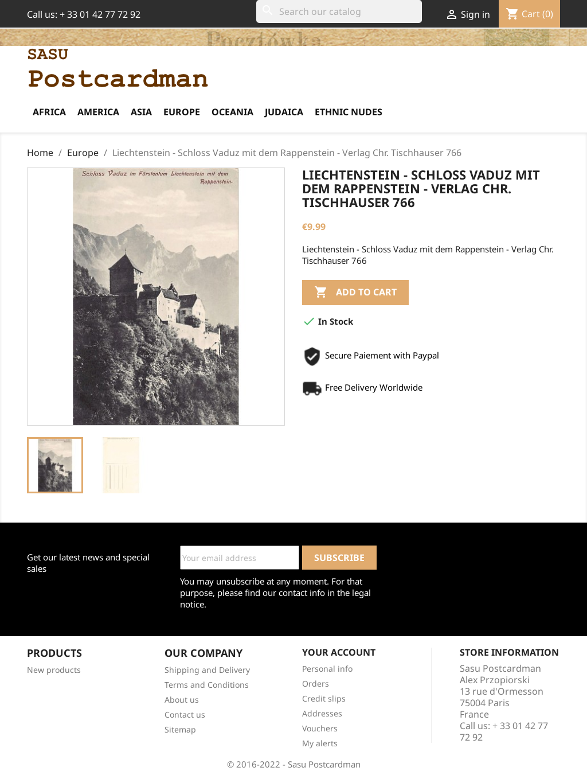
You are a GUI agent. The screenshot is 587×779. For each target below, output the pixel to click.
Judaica (284, 112)
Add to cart (355, 292)
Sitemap (180, 729)
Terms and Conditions (207, 684)
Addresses (322, 713)
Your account (338, 652)
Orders (315, 683)
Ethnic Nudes (348, 112)
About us (182, 699)
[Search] (339, 11)
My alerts (320, 743)
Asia (141, 112)
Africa (49, 112)
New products (54, 669)
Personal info (327, 668)
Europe (181, 112)
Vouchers (320, 728)
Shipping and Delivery (207, 669)
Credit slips (324, 698)
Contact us (185, 714)
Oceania (232, 112)
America (98, 112)
